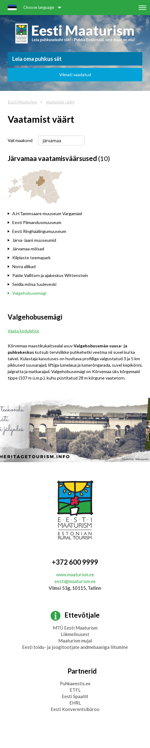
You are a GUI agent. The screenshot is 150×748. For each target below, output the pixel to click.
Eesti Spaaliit (75, 696)
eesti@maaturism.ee (75, 581)
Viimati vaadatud (75, 74)
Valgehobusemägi (29, 293)
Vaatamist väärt (60, 101)
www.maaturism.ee (75, 574)
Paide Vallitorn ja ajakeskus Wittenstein (50, 275)
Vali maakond (20, 140)
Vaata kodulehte (23, 330)
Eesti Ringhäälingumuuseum (39, 231)
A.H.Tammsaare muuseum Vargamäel (47, 213)
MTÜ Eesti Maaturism (75, 627)
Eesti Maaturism (22, 101)
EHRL (75, 702)
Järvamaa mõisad (28, 248)
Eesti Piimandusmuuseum (36, 222)
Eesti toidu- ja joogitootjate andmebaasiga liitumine (75, 647)
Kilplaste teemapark (31, 257)
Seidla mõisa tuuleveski (34, 284)
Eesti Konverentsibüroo (75, 709)
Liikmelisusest (75, 634)
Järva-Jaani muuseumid (34, 240)
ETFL (75, 690)
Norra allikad (24, 266)
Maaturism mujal (75, 640)
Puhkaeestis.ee (75, 683)
